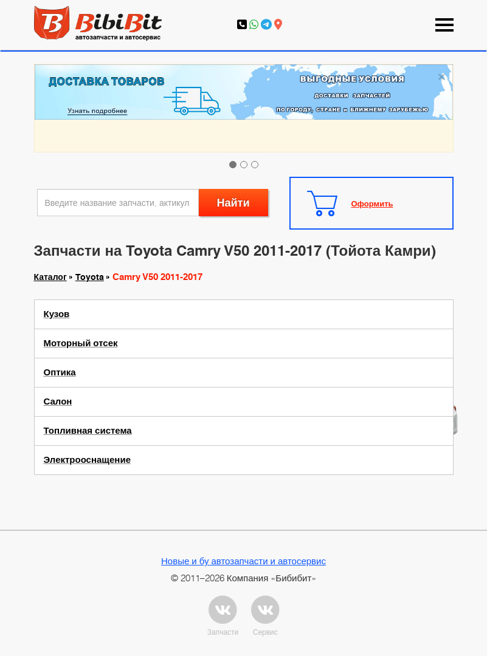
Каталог (50, 277)
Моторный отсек (81, 343)
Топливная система (88, 430)
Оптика (60, 372)
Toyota (89, 277)
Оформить (372, 203)
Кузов (57, 314)
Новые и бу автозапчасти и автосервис (243, 560)
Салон (58, 401)
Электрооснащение (87, 459)
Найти (233, 202)
